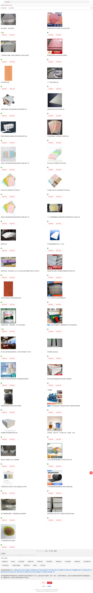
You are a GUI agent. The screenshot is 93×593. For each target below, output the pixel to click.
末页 (55, 551)
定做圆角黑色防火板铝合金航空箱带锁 (11, 405)
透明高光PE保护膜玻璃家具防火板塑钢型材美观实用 (14, 379)
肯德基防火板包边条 (52, 352)
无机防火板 (30, 561)
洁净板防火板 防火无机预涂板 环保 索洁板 (58, 190)
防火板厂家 (13, 572)
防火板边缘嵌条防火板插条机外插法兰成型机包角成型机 (65, 405)
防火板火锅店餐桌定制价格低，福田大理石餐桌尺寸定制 (16, 352)
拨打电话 (12, 35)
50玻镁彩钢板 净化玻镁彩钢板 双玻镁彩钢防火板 (14, 109)
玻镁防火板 (4, 244)
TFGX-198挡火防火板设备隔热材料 (56, 298)
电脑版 (49, 586)
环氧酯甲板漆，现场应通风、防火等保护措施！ (13, 325)
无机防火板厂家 (87, 570)
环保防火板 (40, 561)
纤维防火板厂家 (54, 570)
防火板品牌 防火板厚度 (7, 28)
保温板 (34, 565)
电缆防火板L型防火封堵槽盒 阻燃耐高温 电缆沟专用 (61, 271)
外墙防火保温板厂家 (48, 572)
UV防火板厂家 (21, 572)
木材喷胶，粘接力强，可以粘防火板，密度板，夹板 (61, 432)
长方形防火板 (5, 565)
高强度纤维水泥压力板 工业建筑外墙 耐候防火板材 (60, 513)
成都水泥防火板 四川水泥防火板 (55, 109)
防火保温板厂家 (27, 570)
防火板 (13, 561)
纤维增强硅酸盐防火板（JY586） (56, 244)
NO (20, 555)
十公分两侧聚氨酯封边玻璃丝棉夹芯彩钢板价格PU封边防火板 (63, 217)
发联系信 (4, 35)
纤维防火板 (77, 561)
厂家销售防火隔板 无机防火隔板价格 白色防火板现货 (15, 55)
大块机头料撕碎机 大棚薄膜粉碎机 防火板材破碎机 (63, 325)
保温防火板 (4, 561)
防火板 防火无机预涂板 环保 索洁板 (56, 163)
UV (29, 555)
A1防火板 (42, 565)
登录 (43, 582)
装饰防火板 (58, 561)
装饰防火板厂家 (18, 570)
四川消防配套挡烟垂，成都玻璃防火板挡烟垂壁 (13, 513)
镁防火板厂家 (70, 570)
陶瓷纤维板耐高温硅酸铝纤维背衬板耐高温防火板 (14, 136)
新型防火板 (26, 565)
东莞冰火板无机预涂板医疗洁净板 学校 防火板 (59, 459)
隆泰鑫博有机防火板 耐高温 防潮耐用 (57, 55)
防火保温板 (21, 561)
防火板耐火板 (87, 561)
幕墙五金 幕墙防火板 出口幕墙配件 (10, 459)
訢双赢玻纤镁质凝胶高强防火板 (9, 432)
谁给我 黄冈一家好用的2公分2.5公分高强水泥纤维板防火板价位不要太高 (20, 271)
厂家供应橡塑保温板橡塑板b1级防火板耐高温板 (60, 486)
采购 (91, 472)
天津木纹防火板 (5, 82)
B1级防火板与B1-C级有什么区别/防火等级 (58, 28)
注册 (49, 582)
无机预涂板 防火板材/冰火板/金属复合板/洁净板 (13, 486)
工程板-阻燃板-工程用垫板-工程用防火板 (58, 136)
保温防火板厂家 (29, 572)
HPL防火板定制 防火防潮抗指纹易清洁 (11, 298)
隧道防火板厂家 (5, 572)
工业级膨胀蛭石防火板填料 (8, 540)
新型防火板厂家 (36, 570)
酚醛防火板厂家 (78, 570)
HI (12, 555)
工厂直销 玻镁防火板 (52, 82)
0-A (1, 555)
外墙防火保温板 (16, 565)
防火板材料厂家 (45, 570)
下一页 (51, 551)
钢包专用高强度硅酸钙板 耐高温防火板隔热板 (59, 379)
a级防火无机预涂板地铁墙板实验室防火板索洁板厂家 (15, 163)
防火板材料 (49, 561)
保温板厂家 (62, 570)
